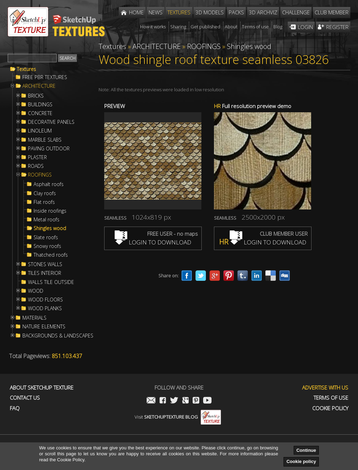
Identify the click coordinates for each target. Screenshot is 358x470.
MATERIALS (34, 318)
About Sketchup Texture (41, 387)
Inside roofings (50, 211)
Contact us (25, 397)
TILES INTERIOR (44, 273)
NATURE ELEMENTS (43, 326)
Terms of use (331, 397)
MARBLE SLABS (45, 140)
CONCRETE (40, 113)
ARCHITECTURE (39, 86)
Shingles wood (50, 228)
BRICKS (36, 96)
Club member (332, 12)
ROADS (36, 166)
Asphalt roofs (49, 184)
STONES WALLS (45, 264)
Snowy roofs (47, 246)
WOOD (35, 291)
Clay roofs (45, 193)
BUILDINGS (40, 104)
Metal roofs (46, 219)
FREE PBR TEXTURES (44, 77)
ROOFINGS (40, 175)
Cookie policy (301, 461)
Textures (26, 69)
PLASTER (37, 157)
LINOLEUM (40, 131)
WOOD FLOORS (45, 300)
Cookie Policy (330, 408)
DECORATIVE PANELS (51, 122)
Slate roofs (46, 237)
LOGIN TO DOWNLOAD (153, 242)
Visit (178, 417)
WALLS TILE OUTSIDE (51, 282)
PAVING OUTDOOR (49, 148)
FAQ (15, 408)
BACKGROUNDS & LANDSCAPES (57, 336)
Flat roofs (44, 202)
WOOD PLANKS (45, 308)
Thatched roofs (51, 255)
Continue (306, 450)
